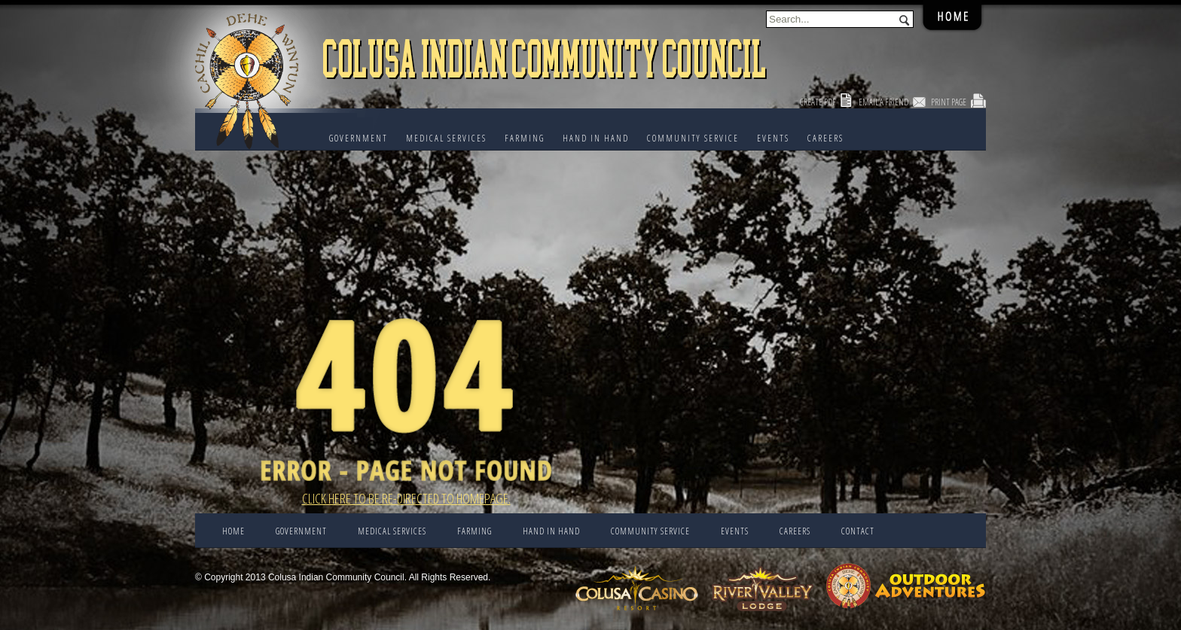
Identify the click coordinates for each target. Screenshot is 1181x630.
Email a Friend (883, 102)
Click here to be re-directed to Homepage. (406, 498)
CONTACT (857, 531)
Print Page (948, 102)
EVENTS (773, 138)
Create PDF (818, 102)
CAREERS (825, 138)
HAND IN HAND (596, 138)
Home (233, 531)
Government (358, 138)
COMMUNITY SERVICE (693, 138)
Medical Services (446, 138)
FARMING (525, 138)
